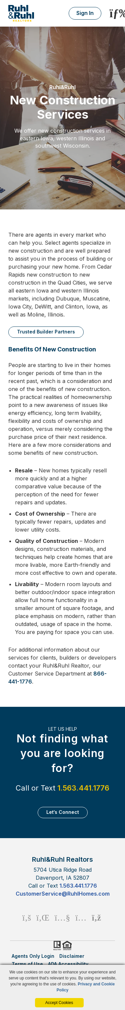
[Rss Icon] (96, 917)
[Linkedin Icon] (42, 917)
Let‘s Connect (62, 812)
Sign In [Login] (85, 13)
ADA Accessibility (68, 964)
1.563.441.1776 (83, 788)
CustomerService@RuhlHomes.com (63, 893)
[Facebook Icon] (26, 917)
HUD (68, 945)
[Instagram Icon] (80, 917)
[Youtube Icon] (62, 917)
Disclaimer (71, 956)
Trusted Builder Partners (46, 331)
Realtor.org (56, 945)
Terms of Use (27, 964)
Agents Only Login (33, 956)
